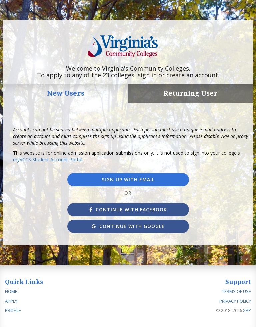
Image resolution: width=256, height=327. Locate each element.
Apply (11, 301)
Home (11, 291)
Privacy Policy (235, 301)
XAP (247, 310)
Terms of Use (236, 291)
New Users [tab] (65, 93)
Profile (13, 310)
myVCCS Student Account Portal (47, 159)
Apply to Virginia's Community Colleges (128, 46)
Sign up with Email (128, 179)
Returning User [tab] (190, 93)
